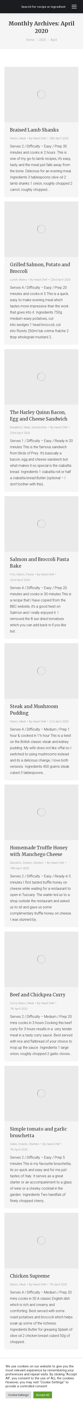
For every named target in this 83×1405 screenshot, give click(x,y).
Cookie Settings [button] (18, 1395)
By (37, 138)
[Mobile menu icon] (74, 6)
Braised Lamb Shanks (34, 130)
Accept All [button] (42, 1395)
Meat (22, 138)
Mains (14, 138)
